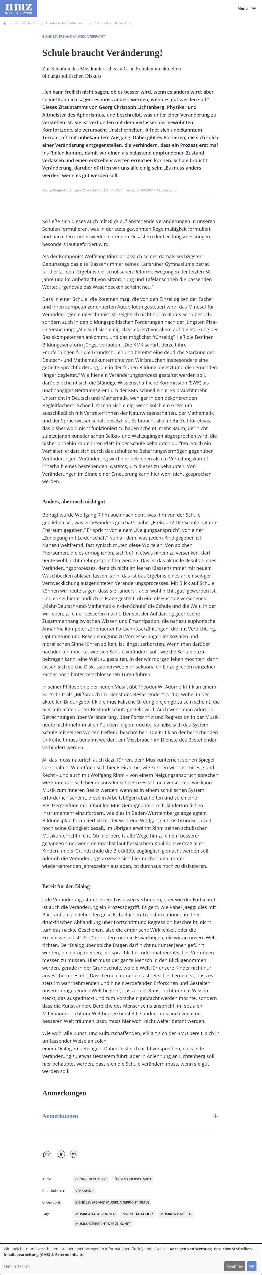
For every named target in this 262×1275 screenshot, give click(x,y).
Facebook (61, 1154)
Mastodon (74, 1154)
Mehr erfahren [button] (17, 1266)
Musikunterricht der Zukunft (103, 1223)
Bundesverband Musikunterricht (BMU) (112, 1202)
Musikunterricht (176, 1213)
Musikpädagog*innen (95, 1213)
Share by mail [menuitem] (47, 1154)
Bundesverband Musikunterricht (66, 23)
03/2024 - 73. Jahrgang (158, 190)
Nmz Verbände (26, 23)
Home (4, 23)
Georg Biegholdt (55, 190)
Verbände (84, 1190)
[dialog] (131, 1259)
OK (251, 1266)
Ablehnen (234, 1266)
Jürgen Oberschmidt (86, 190)
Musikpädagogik (138, 1213)
